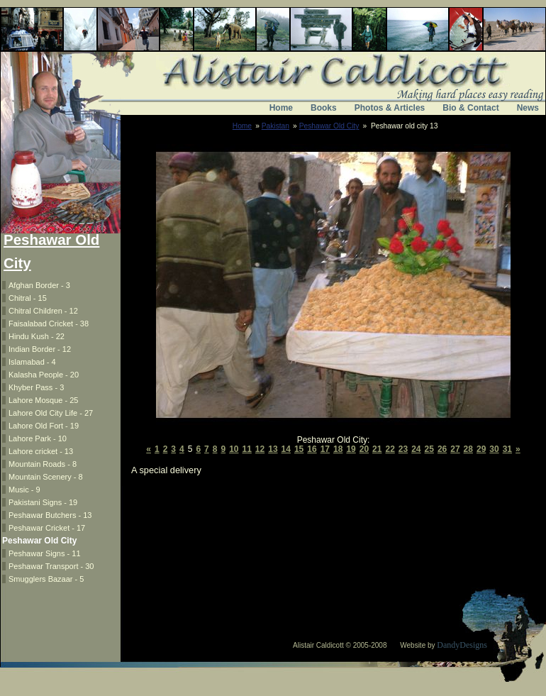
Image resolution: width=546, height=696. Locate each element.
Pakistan (275, 126)
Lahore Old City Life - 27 (51, 413)
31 (507, 449)
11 (247, 449)
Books (324, 108)
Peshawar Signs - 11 (45, 553)
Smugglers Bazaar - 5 (46, 579)
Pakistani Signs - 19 (43, 502)
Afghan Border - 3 (39, 285)
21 (376, 449)
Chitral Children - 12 (43, 310)
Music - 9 (24, 489)
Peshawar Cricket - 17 (47, 528)
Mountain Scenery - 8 (46, 477)
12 (259, 449)
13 (272, 449)
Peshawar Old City (329, 126)
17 (325, 449)
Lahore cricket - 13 (41, 451)
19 (350, 449)
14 (286, 449)
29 (481, 449)
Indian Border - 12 (40, 349)
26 (442, 449)
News (528, 108)
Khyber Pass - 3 (36, 387)
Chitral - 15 (28, 298)
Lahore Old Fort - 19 (44, 425)
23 (403, 449)
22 (389, 449)
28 (468, 449)
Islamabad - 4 (32, 362)
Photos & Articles (390, 108)
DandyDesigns (462, 645)
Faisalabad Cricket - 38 (49, 323)
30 (493, 449)
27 (454, 449)
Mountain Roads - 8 (43, 464)
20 (364, 449)
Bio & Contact (470, 108)
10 (233, 449)
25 (429, 449)
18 (337, 449)
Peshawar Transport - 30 (51, 566)
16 (311, 449)
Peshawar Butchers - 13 (50, 515)
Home (281, 108)
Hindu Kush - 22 (37, 336)
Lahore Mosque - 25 (43, 400)
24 (415, 449)
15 (298, 449)
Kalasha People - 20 (44, 374)
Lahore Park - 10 (38, 438)
